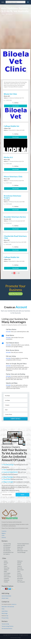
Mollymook (6, 580)
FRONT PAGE (5, 598)
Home (3, 14)
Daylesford (6, 575)
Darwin (19, 564)
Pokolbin (6, 581)
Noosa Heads (20, 569)
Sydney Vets (20, 547)
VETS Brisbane (6, 547)
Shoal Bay (19, 575)
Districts (4, 537)
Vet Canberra (6, 554)
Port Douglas (7, 573)
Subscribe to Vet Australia (8, 606)
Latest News (5, 611)
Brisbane (6, 562)
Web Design (5, 613)
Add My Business (15, 294)
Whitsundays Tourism (22, 550)
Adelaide (19, 562)
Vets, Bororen (9, 14)
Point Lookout (7, 576)
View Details (15, 106)
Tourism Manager (21, 552)
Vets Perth (19, 549)
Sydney (5, 561)
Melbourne (19, 561)
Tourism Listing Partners (23, 543)
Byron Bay (19, 568)
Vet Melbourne (6, 545)
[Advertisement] (15, 32)
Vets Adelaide (6, 549)
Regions (4, 533)
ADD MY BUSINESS (6, 596)
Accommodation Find (8, 552)
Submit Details (15, 418)
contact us (13, 604)
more (18, 273)
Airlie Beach (20, 578)
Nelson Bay (6, 568)
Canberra (19, 566)
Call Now (15, 102)
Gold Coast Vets (21, 545)
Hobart (5, 566)
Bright (5, 571)
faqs (7, 615)
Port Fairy (19, 576)
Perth (5, 564)
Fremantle (6, 578)
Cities (3, 535)
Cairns (18, 571)
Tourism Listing (7, 543)
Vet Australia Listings (15, 637)
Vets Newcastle (7, 550)
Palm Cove (19, 580)
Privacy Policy (5, 618)
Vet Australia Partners (7, 628)
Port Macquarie (21, 581)
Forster (19, 573)
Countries (4, 531)
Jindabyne (6, 569)
